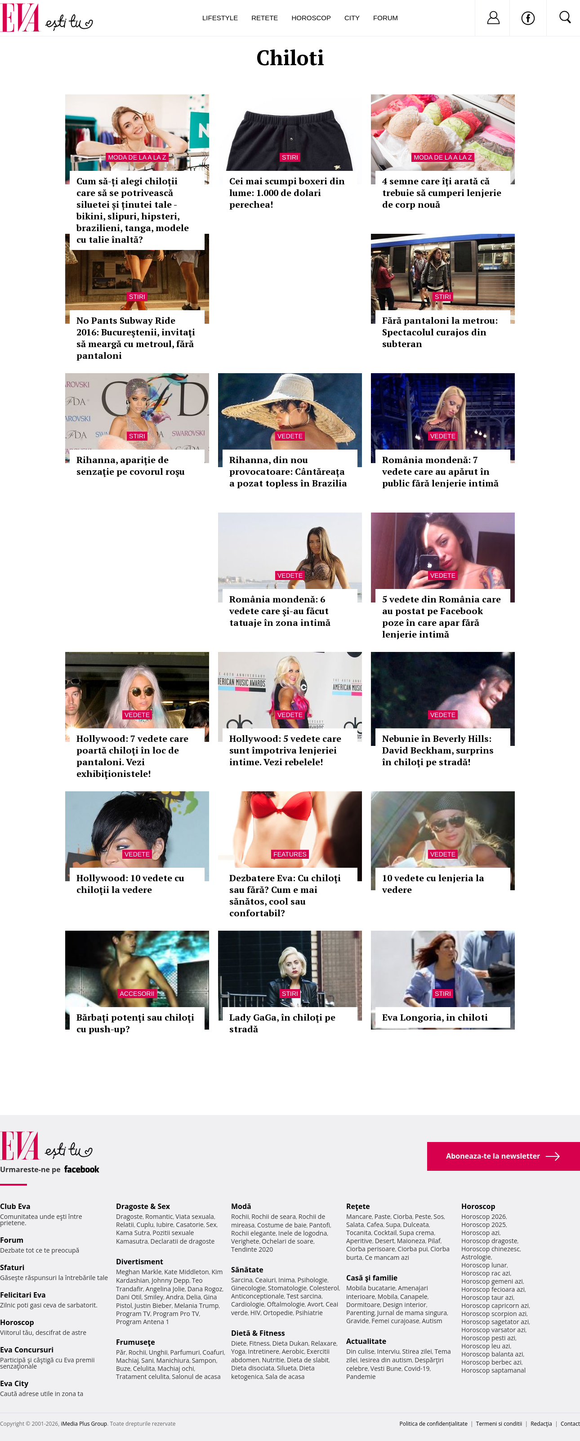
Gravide (357, 1320)
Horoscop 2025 (483, 1224)
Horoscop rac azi (485, 1273)
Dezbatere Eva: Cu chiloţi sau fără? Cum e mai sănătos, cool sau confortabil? (285, 895)
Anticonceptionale (257, 1296)
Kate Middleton (186, 1271)
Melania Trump (196, 1305)
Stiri (290, 157)
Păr (121, 1352)
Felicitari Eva (23, 1295)
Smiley (153, 1297)
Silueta (287, 1368)
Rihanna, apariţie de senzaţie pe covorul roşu (130, 465)
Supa (393, 1224)
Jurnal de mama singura (412, 1312)
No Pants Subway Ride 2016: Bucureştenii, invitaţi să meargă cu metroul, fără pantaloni (135, 337)
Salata (355, 1224)
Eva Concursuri (27, 1350)
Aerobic (293, 1351)
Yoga (238, 1351)
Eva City (14, 1383)
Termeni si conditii (499, 1424)
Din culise (360, 1351)
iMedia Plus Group (84, 1424)
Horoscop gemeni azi (492, 1281)
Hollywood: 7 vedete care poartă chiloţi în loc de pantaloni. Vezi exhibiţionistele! (132, 756)
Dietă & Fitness (258, 1333)
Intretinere (263, 1351)
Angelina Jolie (165, 1289)
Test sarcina (303, 1296)
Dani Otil (129, 1297)
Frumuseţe (135, 1342)
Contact (570, 1424)
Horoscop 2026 (483, 1216)
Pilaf (434, 1240)
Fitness (259, 1343)
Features (290, 854)
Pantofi (319, 1225)
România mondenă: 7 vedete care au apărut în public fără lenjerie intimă (440, 471)
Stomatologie (287, 1288)
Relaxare (324, 1343)
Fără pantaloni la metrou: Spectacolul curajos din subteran (440, 332)
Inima (286, 1280)
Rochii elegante (253, 1233)
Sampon (204, 1360)
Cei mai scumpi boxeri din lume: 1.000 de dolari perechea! (287, 192)
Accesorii (137, 993)
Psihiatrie (309, 1312)
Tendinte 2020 (252, 1249)
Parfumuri (185, 1352)
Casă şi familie (371, 1278)
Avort (315, 1304)
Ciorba (402, 1216)
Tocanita (358, 1232)
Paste (383, 1216)
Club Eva (15, 1206)
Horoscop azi (480, 1232)
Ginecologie (248, 1288)
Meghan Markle (139, 1271)
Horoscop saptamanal (493, 1370)
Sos (438, 1216)
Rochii (137, 1352)
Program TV (133, 1313)
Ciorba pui (412, 1249)
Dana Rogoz (205, 1289)
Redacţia (541, 1424)
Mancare (359, 1216)
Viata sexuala (194, 1216)
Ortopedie (278, 1312)
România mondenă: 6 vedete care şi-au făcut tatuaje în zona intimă (279, 611)
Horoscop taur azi (487, 1297)
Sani (147, 1360)
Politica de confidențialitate (434, 1424)
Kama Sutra (133, 1232)
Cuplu (145, 1224)
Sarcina (242, 1280)
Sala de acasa (284, 1376)
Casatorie (190, 1224)
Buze (123, 1368)
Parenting (360, 1312)
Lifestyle (220, 18)
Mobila (387, 1296)
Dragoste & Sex (143, 1206)
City (352, 18)
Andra (175, 1297)
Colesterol (324, 1288)
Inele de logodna (302, 1233)
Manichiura (172, 1360)
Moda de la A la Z (137, 157)
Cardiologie (247, 1304)
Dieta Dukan (290, 1343)
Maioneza (411, 1240)
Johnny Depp (170, 1280)
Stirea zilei (417, 1351)
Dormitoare (363, 1304)
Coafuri (213, 1352)
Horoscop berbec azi (491, 1362)
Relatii (125, 1224)
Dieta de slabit (308, 1360)
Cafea (374, 1224)
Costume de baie (282, 1225)
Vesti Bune (386, 1368)
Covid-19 (417, 1368)
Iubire (164, 1224)
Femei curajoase (395, 1320)
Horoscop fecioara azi (493, 1289)
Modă (241, 1206)
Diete (238, 1343)
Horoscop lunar (484, 1265)
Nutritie (273, 1360)
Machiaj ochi (175, 1368)
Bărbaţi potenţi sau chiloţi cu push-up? (135, 1023)
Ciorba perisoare (370, 1249)
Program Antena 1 (143, 1321)
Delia (193, 1297)
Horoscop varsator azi (493, 1329)
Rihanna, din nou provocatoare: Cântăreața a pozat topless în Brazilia (288, 471)
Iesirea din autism (386, 1360)
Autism (432, 1320)
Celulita (144, 1368)
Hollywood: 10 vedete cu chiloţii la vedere (130, 884)
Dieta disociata (252, 1368)
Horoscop (311, 18)
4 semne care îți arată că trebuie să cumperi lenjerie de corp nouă (441, 192)
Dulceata (415, 1224)
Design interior (404, 1304)
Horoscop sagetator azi (495, 1321)
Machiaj (127, 1360)
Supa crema (416, 1232)
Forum (385, 18)
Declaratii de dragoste (183, 1241)
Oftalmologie (286, 1304)
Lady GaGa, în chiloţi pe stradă (282, 1023)
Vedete (290, 436)
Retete (264, 18)
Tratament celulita (143, 1376)
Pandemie (361, 1376)
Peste (423, 1216)
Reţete (358, 1206)
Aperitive (359, 1240)
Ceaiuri (265, 1280)
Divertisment (139, 1262)
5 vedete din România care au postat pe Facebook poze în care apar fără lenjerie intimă (441, 616)
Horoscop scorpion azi (493, 1313)
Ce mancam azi (387, 1257)
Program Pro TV (176, 1313)
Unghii (158, 1352)
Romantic (159, 1216)
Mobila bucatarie (371, 1288)
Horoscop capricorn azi (495, 1305)
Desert (384, 1240)
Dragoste (129, 1216)
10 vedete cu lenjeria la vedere (433, 884)
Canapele (414, 1296)
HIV (255, 1312)
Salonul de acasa (196, 1376)
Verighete (245, 1241)
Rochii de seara (273, 1216)
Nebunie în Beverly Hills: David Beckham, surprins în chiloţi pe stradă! (438, 750)
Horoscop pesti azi (488, 1338)
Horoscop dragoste (489, 1240)
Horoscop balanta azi (492, 1354)
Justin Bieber (152, 1305)
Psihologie (313, 1280)
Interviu (388, 1351)
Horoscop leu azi (485, 1346)
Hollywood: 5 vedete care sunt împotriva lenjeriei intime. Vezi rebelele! (285, 750)
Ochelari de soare (287, 1241)
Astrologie (476, 1257)
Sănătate (247, 1270)
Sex (211, 1224)
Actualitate (366, 1341)
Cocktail (385, 1232)
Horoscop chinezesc (490, 1249)
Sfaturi (12, 1267)
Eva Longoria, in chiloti (435, 1017)
